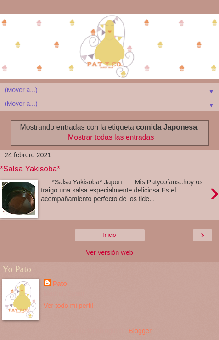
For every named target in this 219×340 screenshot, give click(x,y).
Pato (60, 283)
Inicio (109, 235)
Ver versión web (109, 252)
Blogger (140, 331)
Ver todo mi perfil (68, 305)
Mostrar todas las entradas (111, 137)
